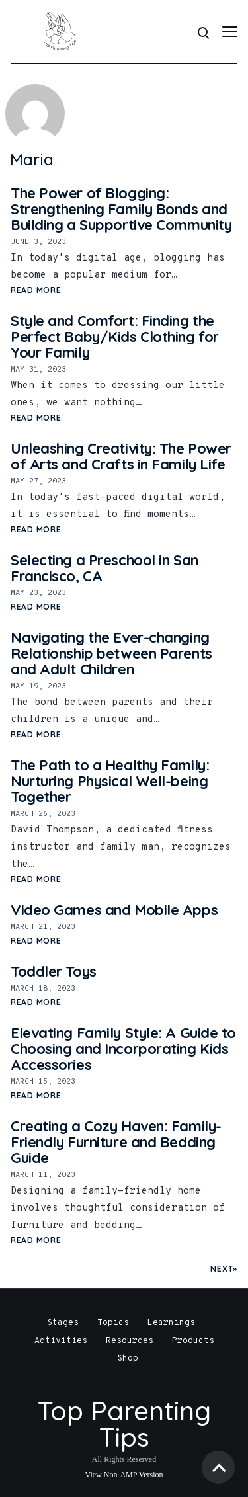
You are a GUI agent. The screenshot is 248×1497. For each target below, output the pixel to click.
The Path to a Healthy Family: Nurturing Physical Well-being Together (110, 781)
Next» (223, 1269)
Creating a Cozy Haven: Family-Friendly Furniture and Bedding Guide (116, 1142)
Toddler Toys (54, 971)
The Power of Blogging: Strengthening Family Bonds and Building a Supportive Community (121, 209)
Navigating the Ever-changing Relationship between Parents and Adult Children (111, 653)
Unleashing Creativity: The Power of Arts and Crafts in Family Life (121, 456)
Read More (36, 290)
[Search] (203, 32)
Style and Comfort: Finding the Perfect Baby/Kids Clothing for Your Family (115, 336)
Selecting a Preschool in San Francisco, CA (104, 568)
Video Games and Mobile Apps (114, 910)
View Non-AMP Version (124, 1474)
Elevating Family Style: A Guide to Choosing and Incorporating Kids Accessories (123, 1049)
